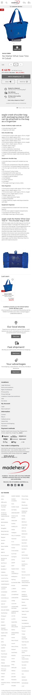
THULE (24, 631)
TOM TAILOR (25, 641)
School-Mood (25, 558)
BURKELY (3, 569)
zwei (23, 686)
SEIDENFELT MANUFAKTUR (26, 581)
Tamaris (24, 614)
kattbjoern (14, 576)
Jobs (2, 398)
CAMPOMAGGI (5, 584)
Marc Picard (14, 640)
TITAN (23, 634)
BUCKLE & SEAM (4, 559)
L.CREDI (13, 588)
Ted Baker (24, 620)
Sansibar (24, 549)
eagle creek (6, 53)
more (20, 433)
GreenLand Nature (14, 516)
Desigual (3, 616)
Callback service (5, 419)
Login (3, 406)
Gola (12, 503)
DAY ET (3, 604)
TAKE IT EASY (25, 611)
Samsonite (25, 546)
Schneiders (25, 555)
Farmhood (4, 654)
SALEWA (24, 543)
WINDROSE (25, 683)
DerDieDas (4, 613)
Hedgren (13, 532)
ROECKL (24, 531)
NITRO (13, 661)
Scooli (23, 561)
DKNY (2, 622)
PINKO (23, 502)
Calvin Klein (4, 575)
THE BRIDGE (25, 623)
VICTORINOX (25, 671)
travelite (24, 644)
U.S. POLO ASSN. (24, 651)
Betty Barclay (5, 531)
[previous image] (3, 24)
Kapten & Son (15, 568)
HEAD (13, 529)
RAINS (23, 519)
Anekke (3, 509)
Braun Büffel (4, 546)
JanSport (13, 556)
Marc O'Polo (14, 646)
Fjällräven (4, 657)
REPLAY (24, 528)
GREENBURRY (15, 512)
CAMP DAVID (4, 581)
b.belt (2, 519)
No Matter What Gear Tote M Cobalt (8, 295)
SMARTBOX (25, 585)
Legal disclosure (5, 385)
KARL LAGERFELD (14, 572)
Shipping (20, 70)
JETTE (13, 559)
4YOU (2, 496)
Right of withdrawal (6, 389)
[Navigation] (2, 2)
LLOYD (13, 619)
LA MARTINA (14, 594)
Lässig (13, 600)
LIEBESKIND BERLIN (15, 612)
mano (13, 637)
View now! (16, 336)
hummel (13, 553)
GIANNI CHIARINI (14, 499)
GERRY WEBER (15, 496)
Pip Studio (24, 505)
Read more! (16, 353)
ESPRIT (3, 648)
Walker (24, 677)
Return (3, 416)
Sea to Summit (26, 574)
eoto (2, 638)
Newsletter (4, 425)
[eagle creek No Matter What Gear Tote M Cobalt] (8, 285)
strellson (24, 605)
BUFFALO (4, 563)
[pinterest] (23, 485)
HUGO (13, 547)
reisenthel (24, 525)
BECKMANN (4, 522)
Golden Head (15, 506)
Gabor (3, 676)
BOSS (2, 543)
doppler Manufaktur (4, 628)
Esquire (3, 651)
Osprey (13, 670)
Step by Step (25, 599)
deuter (3, 619)
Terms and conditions (7, 387)
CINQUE (3, 595)
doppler (3, 625)
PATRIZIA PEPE (15, 682)
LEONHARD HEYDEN (14, 607)
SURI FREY (24, 608)
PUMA (23, 516)
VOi (23, 674)
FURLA (3, 673)
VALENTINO (25, 662)
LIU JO (13, 616)
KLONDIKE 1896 (15, 582)
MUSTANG (14, 652)
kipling (13, 579)
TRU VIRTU (24, 648)
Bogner (3, 537)
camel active (4, 578)
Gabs (2, 679)
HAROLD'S (14, 526)
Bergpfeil (3, 528)
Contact (3, 414)
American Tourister (4, 505)
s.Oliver (24, 591)
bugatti (3, 566)
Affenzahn (4, 502)
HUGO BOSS (14, 550)
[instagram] (19, 485)
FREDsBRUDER (5, 666)
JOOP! (13, 562)
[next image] (28, 24)
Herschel (13, 538)
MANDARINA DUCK (15, 633)
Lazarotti (13, 603)
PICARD (13, 685)
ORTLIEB (13, 667)
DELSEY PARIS (5, 610)
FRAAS (3, 663)
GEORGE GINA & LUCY (5, 683)
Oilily (12, 664)
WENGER (24, 680)
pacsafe (13, 676)
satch (23, 552)
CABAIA (3, 572)
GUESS (13, 523)
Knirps (13, 585)
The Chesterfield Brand (26, 627)
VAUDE (24, 668)
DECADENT (4, 607)
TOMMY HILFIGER (24, 638)
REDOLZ (24, 522)
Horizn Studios (15, 544)
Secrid (23, 578)
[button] (23, 82)
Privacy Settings (5, 394)
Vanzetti (24, 665)
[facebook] (9, 485)
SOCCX (24, 588)
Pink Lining (25, 499)
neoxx (13, 658)
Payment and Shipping (7, 423)
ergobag (3, 644)
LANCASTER (14, 597)
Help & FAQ (4, 421)
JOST (12, 565)
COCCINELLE (5, 598)
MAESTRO (14, 622)
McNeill (13, 649)
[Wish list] (24, 2)
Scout (23, 568)
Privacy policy (5, 392)
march (13, 643)
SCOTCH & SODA (24, 564)
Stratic (23, 602)
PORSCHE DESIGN (24, 512)
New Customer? (5, 408)
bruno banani (5, 555)
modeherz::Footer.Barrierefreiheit (10, 396)
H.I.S (12, 541)
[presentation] (7, 2)
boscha (3, 540)
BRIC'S (3, 552)
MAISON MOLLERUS (14, 625)
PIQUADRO (25, 508)
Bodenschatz (4, 534)
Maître (13, 629)
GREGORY (14, 520)
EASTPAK (3, 635)
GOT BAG (14, 509)
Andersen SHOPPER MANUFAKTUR (5, 514)
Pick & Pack (25, 496)
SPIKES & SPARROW (24, 595)
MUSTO (13, 655)
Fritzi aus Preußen (3, 669)
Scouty (23, 571)
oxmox (13, 673)
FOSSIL (3, 660)
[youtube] (16, 485)
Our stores (4, 400)
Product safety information (24, 107)
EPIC (2, 641)
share (8, 82)
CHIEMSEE (4, 592)
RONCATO (24, 534)
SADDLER (24, 540)
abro (2, 499)
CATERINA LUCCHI (4, 588)
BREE (2, 549)
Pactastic (13, 679)
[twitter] (12, 485)
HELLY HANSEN (15, 535)
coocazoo (3, 601)
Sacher (24, 537)
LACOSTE (14, 591)
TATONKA (24, 617)
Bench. (3, 525)
